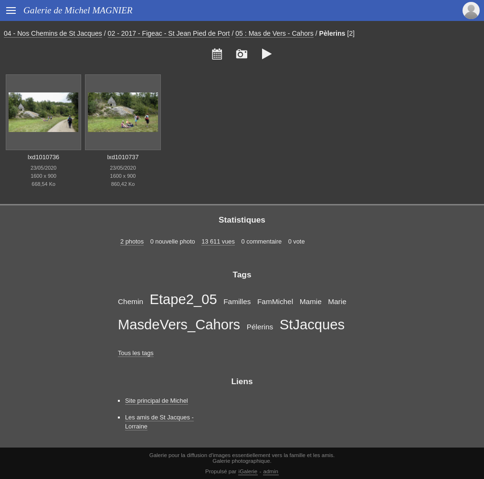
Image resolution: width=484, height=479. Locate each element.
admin (270, 471)
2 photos (132, 241)
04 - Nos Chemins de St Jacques (53, 33)
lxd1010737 (122, 157)
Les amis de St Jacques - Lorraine (159, 422)
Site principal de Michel (156, 400)
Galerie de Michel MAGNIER (78, 10)
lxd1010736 (43, 157)
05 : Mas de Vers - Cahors (274, 33)
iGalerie (248, 471)
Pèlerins (332, 33)
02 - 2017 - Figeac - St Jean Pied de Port (169, 33)
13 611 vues (218, 241)
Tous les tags (136, 353)
